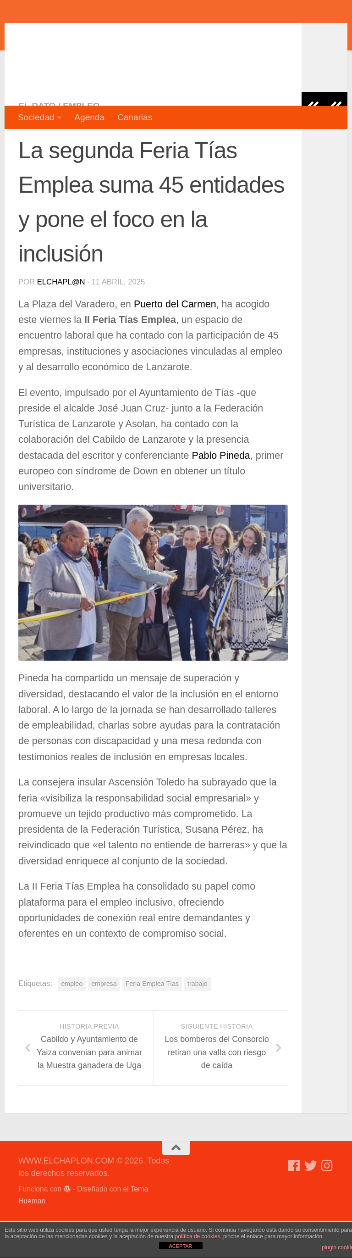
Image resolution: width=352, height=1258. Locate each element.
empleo (71, 1020)
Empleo (81, 142)
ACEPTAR (180, 1246)
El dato (36, 142)
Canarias (134, 117)
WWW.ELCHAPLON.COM (152, 34)
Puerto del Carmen (175, 340)
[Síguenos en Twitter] (310, 1202)
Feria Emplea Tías (152, 1020)
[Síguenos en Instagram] (327, 1202)
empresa (104, 1020)
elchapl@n (61, 318)
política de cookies (197, 1236)
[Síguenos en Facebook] (294, 1202)
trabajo (197, 1020)
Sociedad (36, 117)
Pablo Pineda (221, 492)
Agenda (89, 117)
